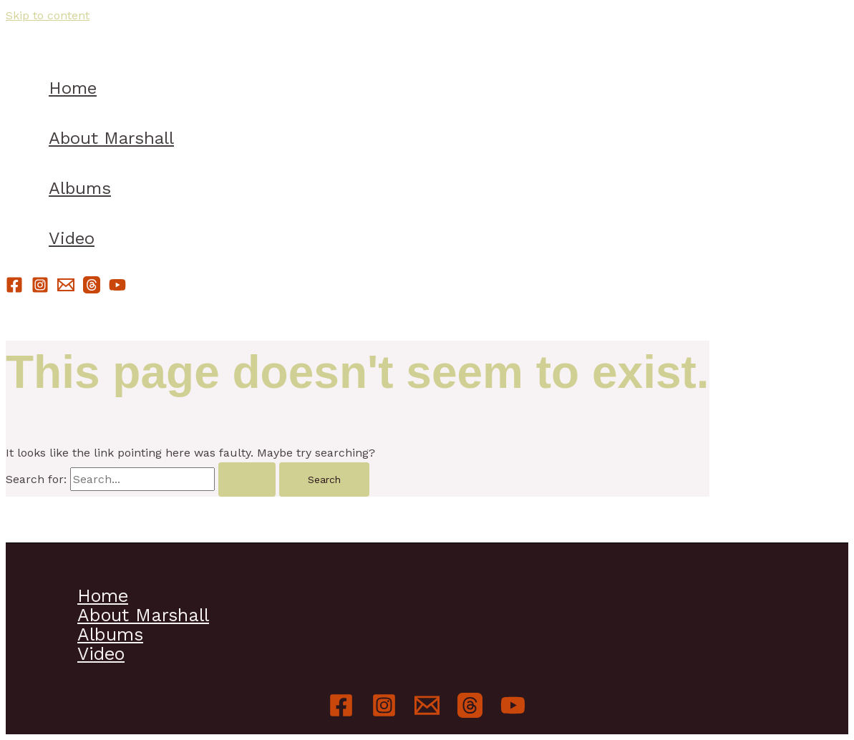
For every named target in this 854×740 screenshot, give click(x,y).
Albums (80, 188)
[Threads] (91, 289)
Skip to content (47, 15)
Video (71, 238)
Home (73, 88)
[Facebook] (14, 289)
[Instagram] (40, 289)
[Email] (65, 289)
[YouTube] (117, 289)
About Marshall (111, 138)
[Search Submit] (247, 479)
